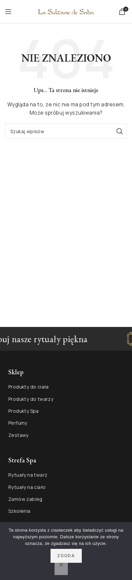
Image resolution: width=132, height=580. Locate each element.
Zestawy (18, 435)
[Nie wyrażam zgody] (61, 568)
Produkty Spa (23, 411)
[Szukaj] (66, 131)
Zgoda (66, 555)
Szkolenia (19, 511)
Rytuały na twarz (27, 475)
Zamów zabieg (25, 499)
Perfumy (17, 423)
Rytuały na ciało (27, 487)
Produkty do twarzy (30, 399)
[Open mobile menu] (8, 11)
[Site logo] (66, 11)
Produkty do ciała (28, 387)
